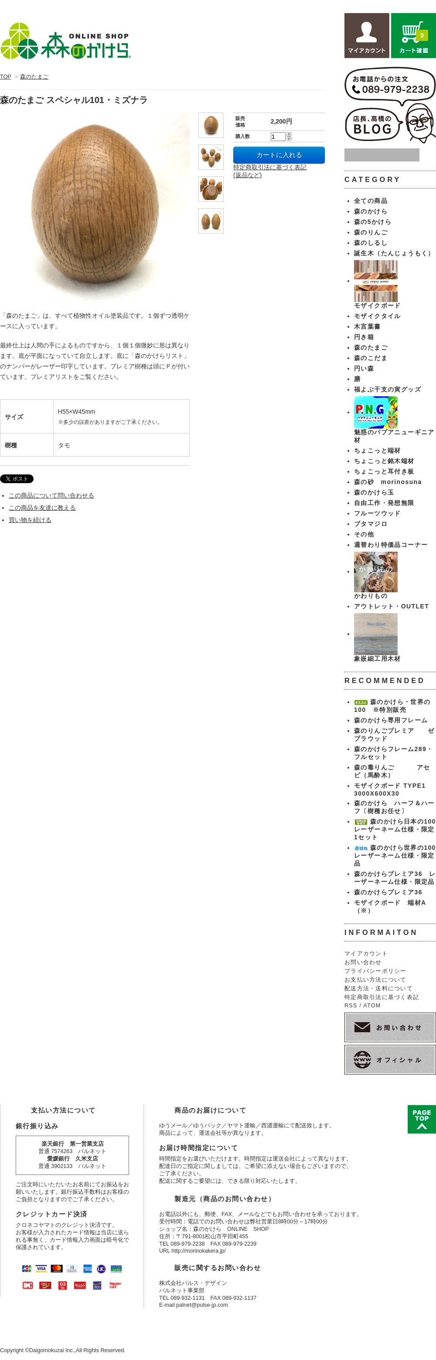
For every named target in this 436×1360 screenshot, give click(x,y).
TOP (5, 77)
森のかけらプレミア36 (388, 892)
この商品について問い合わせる (51, 495)
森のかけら (371, 211)
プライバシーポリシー (375, 971)
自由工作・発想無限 (384, 502)
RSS (351, 1006)
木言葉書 (367, 326)
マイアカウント (366, 954)
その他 (364, 534)
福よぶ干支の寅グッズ (387, 389)
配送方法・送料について (378, 989)
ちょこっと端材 (377, 450)
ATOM (372, 1006)
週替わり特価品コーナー (391, 544)
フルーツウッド (377, 513)
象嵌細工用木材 (377, 658)
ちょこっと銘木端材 (384, 460)
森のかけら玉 (374, 492)
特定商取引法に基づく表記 (381, 997)
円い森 (364, 368)
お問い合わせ (363, 962)
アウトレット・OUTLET (391, 606)
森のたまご (34, 77)
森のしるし (371, 242)
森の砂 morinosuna (388, 481)
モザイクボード (377, 305)
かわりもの (371, 595)
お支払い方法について (375, 980)
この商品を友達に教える (42, 507)
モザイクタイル (377, 316)
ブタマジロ (371, 523)
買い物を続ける (30, 519)
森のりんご (371, 232)
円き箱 (364, 336)
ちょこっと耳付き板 (384, 471)
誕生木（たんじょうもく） (394, 253)
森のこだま (371, 357)
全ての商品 (371, 200)
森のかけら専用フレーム (391, 720)
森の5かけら (373, 221)
